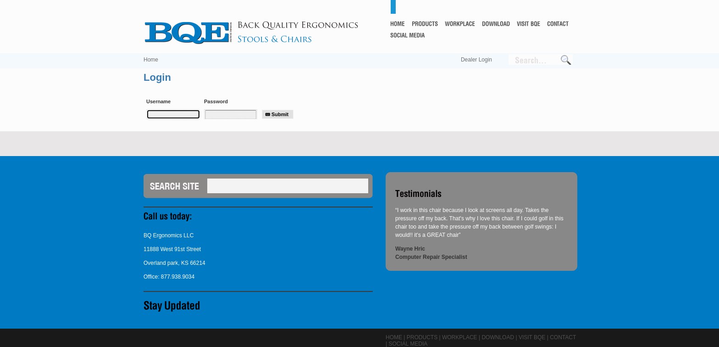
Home (151, 59)
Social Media (407, 344)
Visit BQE (532, 337)
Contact (563, 337)
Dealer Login (476, 59)
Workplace (459, 337)
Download (497, 337)
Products (422, 337)
